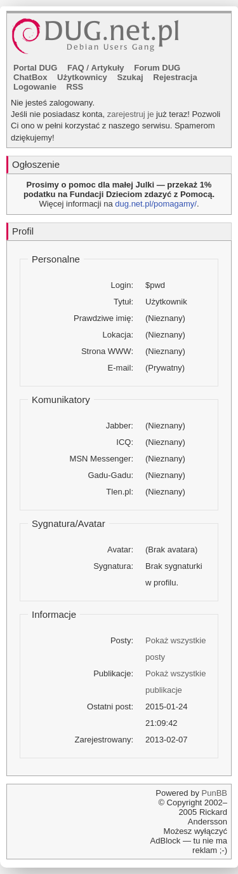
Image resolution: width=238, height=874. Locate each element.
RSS (75, 87)
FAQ (75, 67)
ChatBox (30, 77)
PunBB (214, 793)
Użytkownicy (82, 77)
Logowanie (34, 87)
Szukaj (130, 77)
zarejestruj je (130, 114)
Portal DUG (35, 67)
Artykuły (107, 67)
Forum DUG (157, 67)
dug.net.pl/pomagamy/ (156, 203)
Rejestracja (175, 77)
